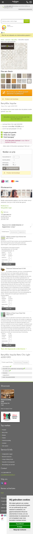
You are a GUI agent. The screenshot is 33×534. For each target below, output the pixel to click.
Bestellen (25, 362)
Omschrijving (18, 362)
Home (2, 39)
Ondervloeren (5, 231)
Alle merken (5, 446)
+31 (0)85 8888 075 (8, 6)
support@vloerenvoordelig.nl (8, 474)
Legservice (22, 232)
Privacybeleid (4, 498)
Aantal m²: (4, 257)
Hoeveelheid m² (6, 157)
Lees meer (8, 111)
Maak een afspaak (5, 408)
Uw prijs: (5, 165)
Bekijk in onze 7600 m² (17, 141)
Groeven (5, 373)
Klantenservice (4, 206)
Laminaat (7, 39)
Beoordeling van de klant (8, 464)
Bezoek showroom (7, 456)
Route (11, 408)
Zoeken (27, 21)
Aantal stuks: (5, 260)
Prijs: (3, 262)
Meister (4, 435)
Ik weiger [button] (19, 526)
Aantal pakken (6, 160)
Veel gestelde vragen (6, 208)
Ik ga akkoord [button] (19, 524)
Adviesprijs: (5, 162)
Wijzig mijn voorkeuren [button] (19, 529)
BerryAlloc (14, 39)
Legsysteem (6, 375)
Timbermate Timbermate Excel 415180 (16, 268)
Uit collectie (6, 371)
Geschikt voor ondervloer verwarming (13, 368)
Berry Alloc (5, 432)
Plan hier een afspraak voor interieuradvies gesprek (16, 35)
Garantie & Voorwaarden (8, 462)
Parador (4, 429)
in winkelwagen (12, 168)
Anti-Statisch (6, 366)
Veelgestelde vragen (7, 454)
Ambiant (4, 443)
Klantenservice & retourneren (25, 9)
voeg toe (8, 264)
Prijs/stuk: (4, 254)
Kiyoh (2, 492)
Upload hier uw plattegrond (17, 92)
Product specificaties (7, 362)
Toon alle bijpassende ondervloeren (13, 349)
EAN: (4, 377)
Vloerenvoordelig (6, 440)
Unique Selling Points (7, 459)
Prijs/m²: (4, 252)
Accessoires (14, 232)
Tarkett (4, 437)
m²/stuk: (3, 255)
